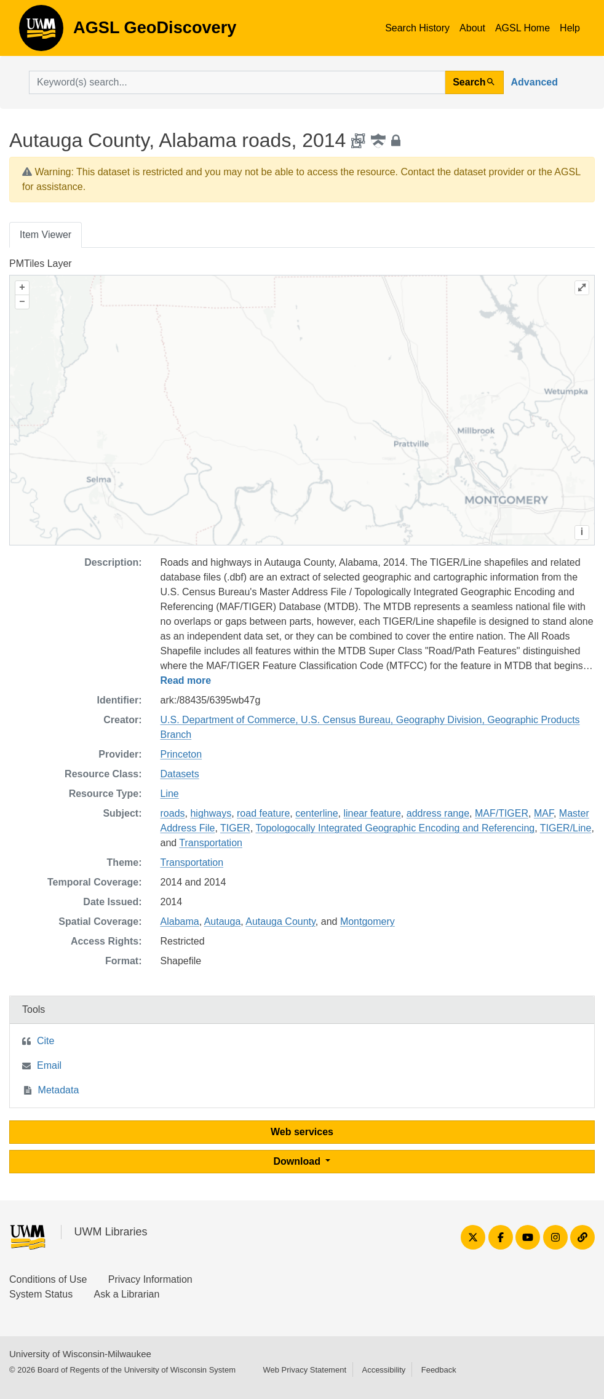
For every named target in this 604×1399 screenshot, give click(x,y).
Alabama (180, 921)
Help (570, 28)
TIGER (235, 828)
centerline (316, 813)
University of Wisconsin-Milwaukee (80, 1354)
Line (170, 793)
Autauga (222, 921)
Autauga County (280, 921)
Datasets (180, 774)
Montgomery (367, 921)
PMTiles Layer (40, 263)
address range (438, 813)
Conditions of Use (48, 1279)
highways (210, 813)
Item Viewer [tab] (45, 234)
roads (173, 813)
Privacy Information (150, 1279)
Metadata (58, 1090)
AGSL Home (522, 28)
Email (49, 1065)
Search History (417, 28)
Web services (302, 1132)
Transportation (210, 843)
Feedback (438, 1369)
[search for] (237, 82)
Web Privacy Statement (304, 1369)
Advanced (534, 82)
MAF (544, 813)
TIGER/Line (566, 828)
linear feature (371, 813)
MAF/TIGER (501, 813)
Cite (45, 1041)
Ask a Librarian (127, 1294)
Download (299, 1161)
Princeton (181, 754)
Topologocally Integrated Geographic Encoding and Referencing (395, 828)
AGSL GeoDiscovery (41, 32)
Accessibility (383, 1369)
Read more (186, 680)
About (472, 28)
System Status (41, 1294)
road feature (263, 813)
